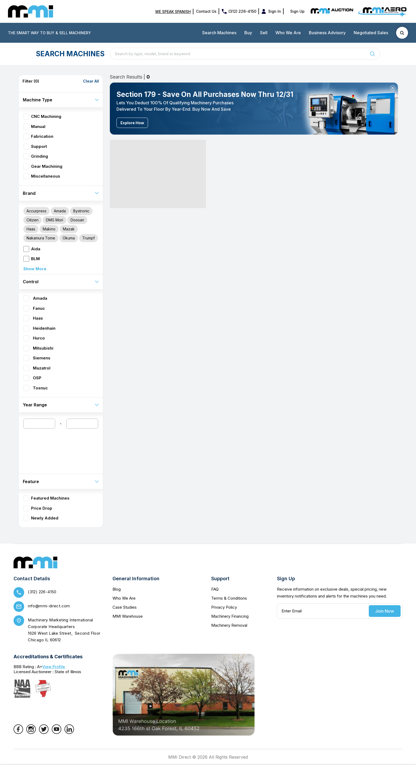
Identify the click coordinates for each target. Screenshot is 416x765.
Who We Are (288, 32)
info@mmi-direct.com (49, 605)
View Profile (53, 666)
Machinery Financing (230, 616)
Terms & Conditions (229, 598)
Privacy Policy (224, 607)
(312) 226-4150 (242, 11)
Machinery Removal (229, 625)
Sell (263, 32)
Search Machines (219, 32)
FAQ (215, 589)
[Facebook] (18, 732)
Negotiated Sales (371, 32)
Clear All (91, 81)
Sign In (274, 11)
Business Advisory (327, 32)
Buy (248, 32)
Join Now (384, 611)
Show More (34, 268)
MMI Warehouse (127, 616)
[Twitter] (44, 732)
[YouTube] (56, 732)
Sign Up (297, 11)
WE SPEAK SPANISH (173, 11)
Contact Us (206, 11)
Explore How (132, 123)
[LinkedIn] (69, 732)
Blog (116, 589)
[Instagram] (31, 732)
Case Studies (124, 607)
